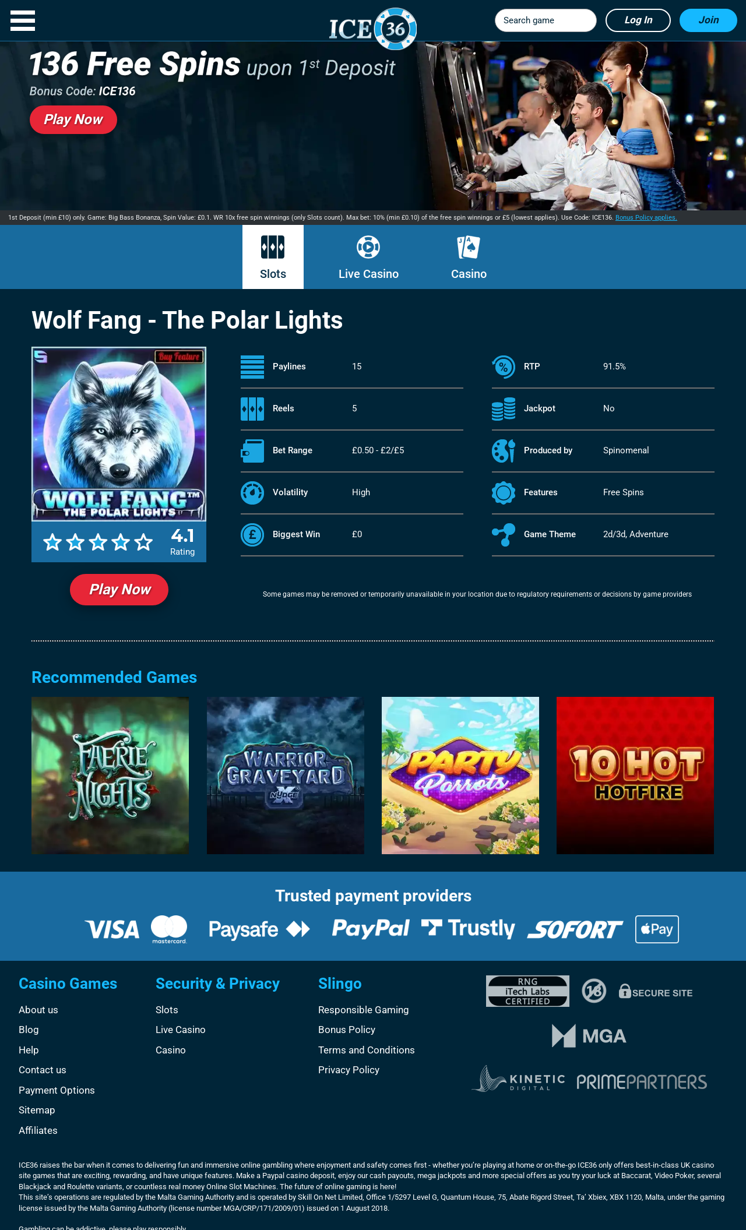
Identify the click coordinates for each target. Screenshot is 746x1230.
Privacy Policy (348, 1070)
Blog (29, 1029)
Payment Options (57, 1090)
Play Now (119, 589)
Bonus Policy (346, 1029)
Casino (469, 274)
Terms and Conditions (366, 1050)
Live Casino (369, 274)
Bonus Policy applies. (646, 217)
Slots (273, 274)
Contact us (42, 1070)
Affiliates (38, 1130)
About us (38, 1010)
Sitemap (37, 1110)
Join (708, 20)
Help (29, 1050)
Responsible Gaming (363, 1010)
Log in (638, 20)
